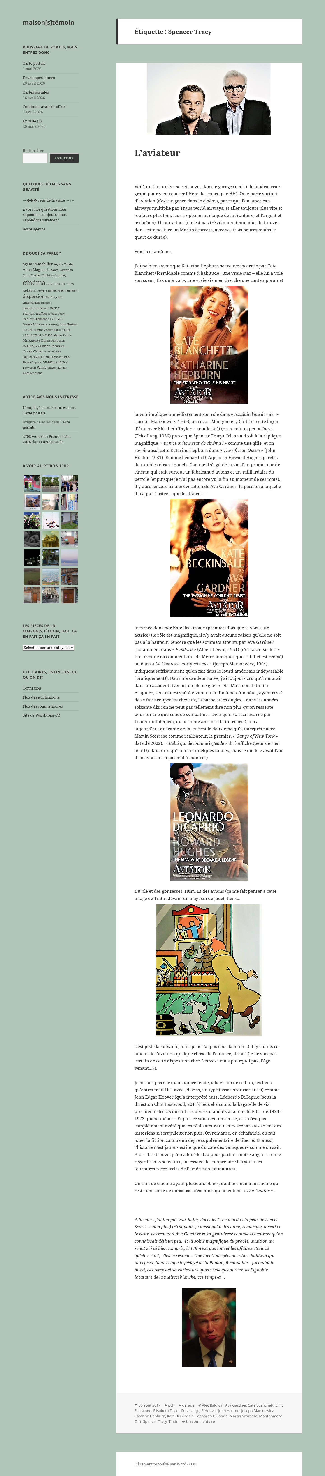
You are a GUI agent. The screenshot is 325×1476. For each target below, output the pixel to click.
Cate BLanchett (261, 1405)
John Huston (228, 1410)
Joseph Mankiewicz (257, 1410)
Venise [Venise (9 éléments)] (41, 367)
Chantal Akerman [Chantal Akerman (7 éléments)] (61, 270)
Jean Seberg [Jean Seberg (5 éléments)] (52, 324)
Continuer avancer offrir (44, 106)
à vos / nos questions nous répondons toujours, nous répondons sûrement (45, 215)
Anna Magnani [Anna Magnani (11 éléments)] (35, 269)
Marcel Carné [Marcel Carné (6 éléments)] (62, 335)
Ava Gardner (235, 1405)
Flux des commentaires (43, 706)
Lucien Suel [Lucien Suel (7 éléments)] (62, 330)
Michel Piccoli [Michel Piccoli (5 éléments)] (31, 346)
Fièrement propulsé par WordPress (165, 1464)
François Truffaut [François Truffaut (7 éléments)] (35, 313)
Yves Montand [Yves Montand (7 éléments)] (33, 373)
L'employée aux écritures (45, 407)
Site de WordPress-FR (41, 715)
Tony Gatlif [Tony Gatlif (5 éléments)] (29, 367)
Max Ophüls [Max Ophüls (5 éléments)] (58, 340)
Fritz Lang (189, 1410)
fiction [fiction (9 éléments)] (55, 308)
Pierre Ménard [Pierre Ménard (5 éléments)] (52, 351)
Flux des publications (41, 697)
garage (188, 1405)
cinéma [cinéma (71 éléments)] (34, 282)
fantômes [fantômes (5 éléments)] (46, 302)
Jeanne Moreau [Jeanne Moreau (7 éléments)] (33, 324)
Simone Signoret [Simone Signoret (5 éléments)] (32, 362)
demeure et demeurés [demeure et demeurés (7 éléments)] (63, 291)
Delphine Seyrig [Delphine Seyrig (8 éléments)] (35, 290)
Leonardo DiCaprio (211, 1416)
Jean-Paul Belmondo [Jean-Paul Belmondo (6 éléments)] (36, 319)
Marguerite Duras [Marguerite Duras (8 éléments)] (36, 340)
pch (171, 1405)
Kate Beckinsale (180, 1416)
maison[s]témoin (48, 22)
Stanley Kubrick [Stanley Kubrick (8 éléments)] (55, 362)
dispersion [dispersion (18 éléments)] (33, 296)
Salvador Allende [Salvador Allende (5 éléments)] (61, 357)
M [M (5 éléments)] (40, 335)
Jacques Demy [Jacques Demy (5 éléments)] (56, 313)
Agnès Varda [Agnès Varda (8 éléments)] (63, 264)
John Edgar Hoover (154, 1097)
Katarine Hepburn (150, 1416)
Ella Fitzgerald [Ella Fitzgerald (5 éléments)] (53, 297)
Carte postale (34, 63)
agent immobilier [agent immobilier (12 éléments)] (38, 264)
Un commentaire (200, 1421)
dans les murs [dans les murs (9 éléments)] (63, 284)
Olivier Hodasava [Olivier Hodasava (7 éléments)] (52, 346)
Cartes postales (36, 92)
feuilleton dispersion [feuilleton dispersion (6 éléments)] (36, 308)
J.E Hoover (208, 1410)
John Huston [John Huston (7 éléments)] (68, 324)
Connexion (32, 688)
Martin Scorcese (243, 1416)
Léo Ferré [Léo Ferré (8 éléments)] (30, 335)
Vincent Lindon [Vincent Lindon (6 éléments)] (57, 367)
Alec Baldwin (212, 1405)
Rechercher (33, 150)
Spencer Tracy (155, 1421)
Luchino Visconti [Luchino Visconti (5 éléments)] (43, 329)
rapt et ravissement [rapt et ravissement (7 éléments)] (36, 357)
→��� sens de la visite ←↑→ (49, 200)
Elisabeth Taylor (166, 1410)
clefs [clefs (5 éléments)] (49, 284)
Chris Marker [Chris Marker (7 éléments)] (32, 275)
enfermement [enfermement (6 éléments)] (31, 302)
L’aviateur (157, 153)
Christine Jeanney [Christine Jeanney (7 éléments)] (54, 275)
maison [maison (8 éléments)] (47, 335)
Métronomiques (218, 657)
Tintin (173, 1421)
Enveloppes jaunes (39, 77)
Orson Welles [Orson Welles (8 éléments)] (33, 351)
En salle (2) (32, 121)
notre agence (34, 229)
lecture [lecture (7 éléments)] (27, 330)
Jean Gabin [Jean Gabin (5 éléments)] (56, 319)
